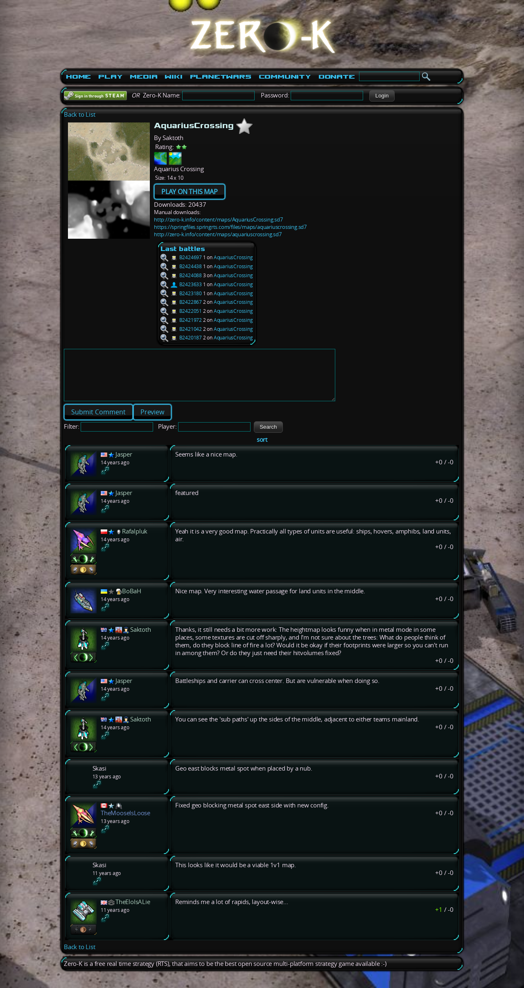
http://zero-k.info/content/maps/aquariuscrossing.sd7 (218, 234)
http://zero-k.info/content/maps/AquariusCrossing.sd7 (218, 219)
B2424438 (181, 266)
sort (262, 449)
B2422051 (181, 310)
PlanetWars (220, 76)
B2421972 (181, 320)
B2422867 (181, 301)
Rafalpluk (134, 541)
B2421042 (181, 329)
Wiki (173, 76)
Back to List (79, 114)
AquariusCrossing (233, 257)
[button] (381, 96)
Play (110, 76)
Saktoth (140, 639)
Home (78, 76)
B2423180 (181, 293)
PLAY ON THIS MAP (189, 191)
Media (143, 76)
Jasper (123, 464)
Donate (336, 76)
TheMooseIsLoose (125, 823)
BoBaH (131, 601)
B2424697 (181, 257)
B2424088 (181, 275)
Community (285, 76)
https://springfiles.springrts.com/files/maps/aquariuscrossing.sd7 (230, 227)
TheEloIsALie (132, 912)
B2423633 (181, 284)
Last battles (182, 248)
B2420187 (181, 337)
